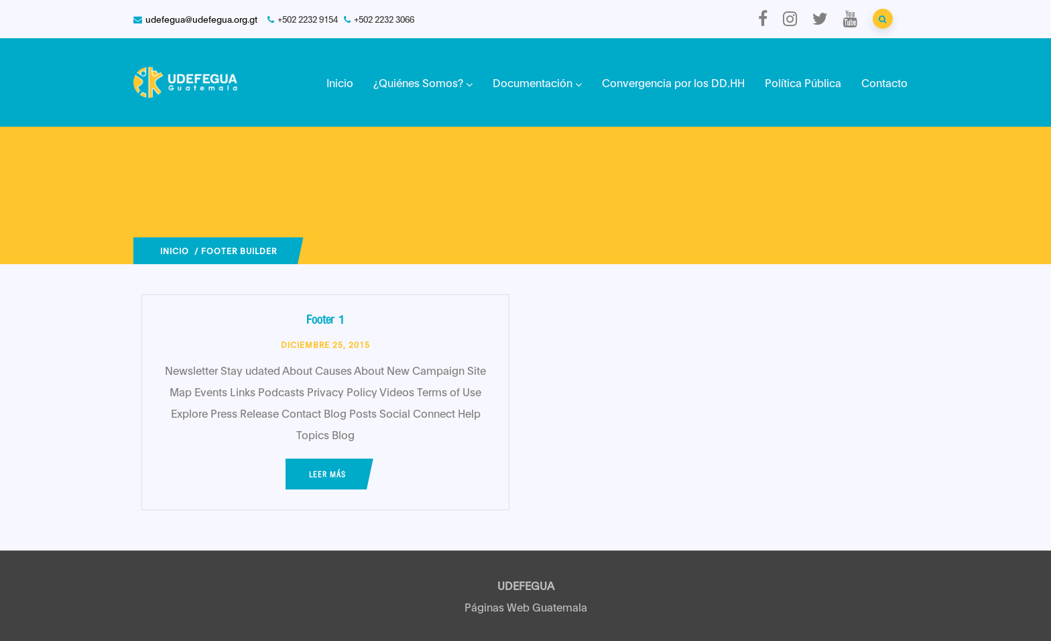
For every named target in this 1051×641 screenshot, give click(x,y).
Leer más (327, 474)
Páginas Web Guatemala (526, 606)
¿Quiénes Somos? (423, 82)
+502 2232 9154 (307, 19)
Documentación (537, 82)
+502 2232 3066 (384, 19)
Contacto (884, 82)
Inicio (339, 82)
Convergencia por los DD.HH (673, 82)
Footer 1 (325, 319)
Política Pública (803, 82)
